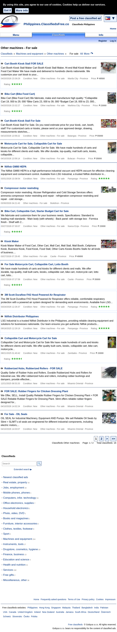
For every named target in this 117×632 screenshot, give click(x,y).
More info (22, 10)
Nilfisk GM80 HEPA (16, 166)
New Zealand (48, 612)
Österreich (106, 612)
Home (113, 28)
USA (5, 612)
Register (103, 41)
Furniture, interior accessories (20, 523)
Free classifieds (75, 624)
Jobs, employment (13, 487)
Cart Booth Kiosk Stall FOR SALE (24, 63)
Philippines (32, 608)
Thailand (76, 608)
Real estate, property (15, 482)
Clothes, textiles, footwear (18, 528)
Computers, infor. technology (19, 497)
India (96, 608)
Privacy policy (88, 599)
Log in (113, 41)
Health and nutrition (14, 564)
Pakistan (104, 608)
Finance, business (13, 554)
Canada (12, 612)
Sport (6, 533)
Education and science (16, 559)
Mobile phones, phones (16, 492)
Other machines (55, 53)
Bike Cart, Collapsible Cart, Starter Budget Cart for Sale (37, 211)
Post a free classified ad (85, 18)
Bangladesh (87, 608)
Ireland (37, 612)
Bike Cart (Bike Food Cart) (20, 94)
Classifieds (6, 53)
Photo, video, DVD (13, 513)
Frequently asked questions (53, 599)
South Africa (80, 612)
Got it (7, 10)
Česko (27, 616)
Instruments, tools (13, 544)
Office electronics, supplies (18, 503)
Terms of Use (74, 599)
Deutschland (93, 612)
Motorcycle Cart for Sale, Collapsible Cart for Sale (33, 143)
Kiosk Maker (11, 241)
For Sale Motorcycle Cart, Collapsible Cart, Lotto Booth (36, 264)
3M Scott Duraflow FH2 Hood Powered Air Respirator (35, 295)
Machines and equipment (29, 53)
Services (8, 569)
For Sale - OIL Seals (15, 414)
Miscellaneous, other (15, 580)
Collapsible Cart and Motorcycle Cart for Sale (31, 338)
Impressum (110, 599)
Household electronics (16, 508)
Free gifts (8, 574)
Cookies (100, 599)
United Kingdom (25, 612)
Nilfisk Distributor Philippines (22, 316)
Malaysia (66, 608)
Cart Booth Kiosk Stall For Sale (22, 120)
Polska (34, 616)
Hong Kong (44, 608)
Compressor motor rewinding (21, 188)
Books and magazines (16, 518)
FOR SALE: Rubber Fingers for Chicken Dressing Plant (36, 391)
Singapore (56, 608)
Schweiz (7, 616)
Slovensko (17, 616)
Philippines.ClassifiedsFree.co (46, 24)
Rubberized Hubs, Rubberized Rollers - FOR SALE (33, 368)
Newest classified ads (15, 477)
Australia (60, 612)
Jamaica (69, 612)
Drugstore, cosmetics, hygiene (20, 549)
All (81, 53)
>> (113, 438)
